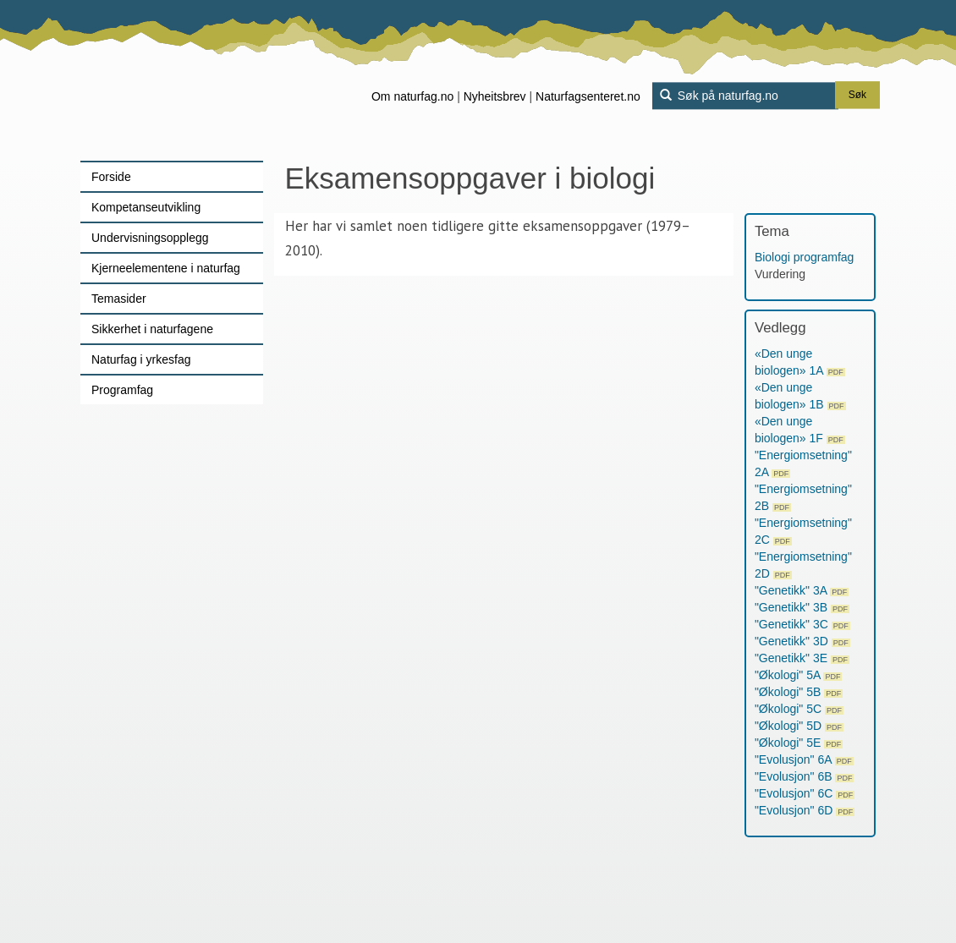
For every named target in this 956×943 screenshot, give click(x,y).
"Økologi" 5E (799, 742)
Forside (111, 177)
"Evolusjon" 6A (804, 759)
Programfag (122, 390)
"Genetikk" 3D (802, 641)
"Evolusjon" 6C (804, 793)
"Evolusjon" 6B (804, 776)
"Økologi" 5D (799, 725)
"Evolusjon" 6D (804, 810)
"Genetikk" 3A (802, 590)
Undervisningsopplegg (150, 237)
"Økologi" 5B (799, 692)
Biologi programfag (804, 257)
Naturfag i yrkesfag (141, 359)
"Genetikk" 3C (802, 624)
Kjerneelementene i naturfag (165, 268)
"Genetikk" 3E (802, 658)
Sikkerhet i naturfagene (152, 329)
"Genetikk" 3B (802, 607)
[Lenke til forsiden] (186, 80)
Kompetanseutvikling (146, 207)
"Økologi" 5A (799, 675)
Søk (857, 95)
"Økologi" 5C (799, 708)
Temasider (118, 298)
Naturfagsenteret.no (588, 96)
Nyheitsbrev (495, 96)
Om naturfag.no (412, 96)
